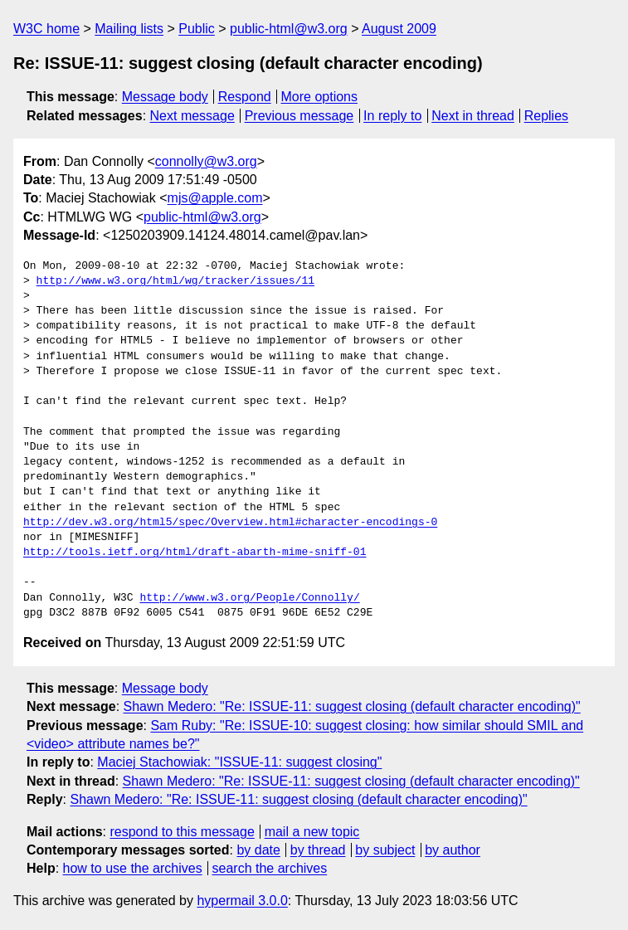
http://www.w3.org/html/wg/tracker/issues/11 (175, 281)
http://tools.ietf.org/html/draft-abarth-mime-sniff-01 (194, 552)
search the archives (270, 868)
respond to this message (182, 832)
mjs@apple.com (215, 198)
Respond (244, 97)
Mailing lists (129, 29)
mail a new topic (312, 832)
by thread (318, 850)
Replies (546, 116)
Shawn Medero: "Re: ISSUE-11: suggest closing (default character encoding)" (352, 706)
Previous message (299, 116)
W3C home (46, 29)
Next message (192, 116)
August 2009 (399, 29)
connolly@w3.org (206, 161)
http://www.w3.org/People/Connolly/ (249, 598)
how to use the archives (132, 868)
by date (258, 850)
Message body (165, 97)
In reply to (392, 116)
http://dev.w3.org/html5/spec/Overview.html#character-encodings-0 (230, 522)
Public (196, 29)
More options (319, 97)
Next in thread (472, 116)
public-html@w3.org (289, 29)
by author (452, 850)
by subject (385, 850)
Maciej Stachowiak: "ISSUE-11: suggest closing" (239, 762)
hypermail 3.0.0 (242, 900)
